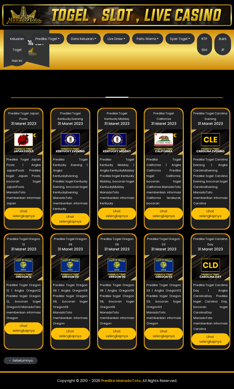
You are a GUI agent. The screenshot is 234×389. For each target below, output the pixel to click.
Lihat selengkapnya (24, 213)
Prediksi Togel (46, 39)
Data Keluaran (82, 39)
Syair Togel (178, 39)
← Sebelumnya (20, 360)
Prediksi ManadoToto (121, 380)
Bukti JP (222, 44)
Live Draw (115, 39)
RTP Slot (204, 44)
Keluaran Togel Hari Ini (17, 50)
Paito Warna (146, 39)
